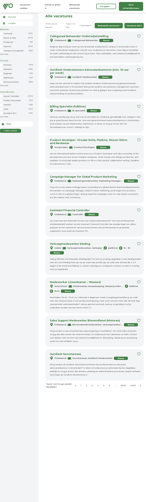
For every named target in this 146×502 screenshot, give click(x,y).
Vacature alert (134, 25)
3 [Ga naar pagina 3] (92, 385)
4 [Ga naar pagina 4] (98, 385)
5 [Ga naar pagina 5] (103, 385)
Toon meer (4, 54)
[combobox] (16, 17)
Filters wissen (10, 131)
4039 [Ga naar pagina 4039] (123, 385)
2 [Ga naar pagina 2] (86, 385)
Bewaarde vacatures (108, 25)
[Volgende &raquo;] (140, 385)
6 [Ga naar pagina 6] (109, 385)
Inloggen (106, 6)
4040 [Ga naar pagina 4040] (133, 385)
